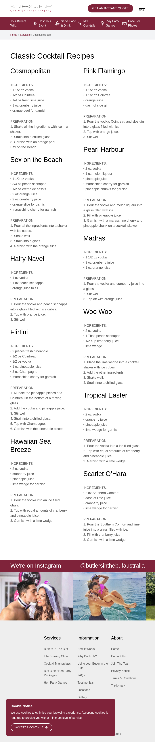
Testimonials (86, 682)
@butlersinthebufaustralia (111, 565)
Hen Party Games (55, 682)
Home (13, 34)
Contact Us (118, 656)
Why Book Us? (87, 656)
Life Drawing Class (56, 656)
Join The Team (120, 663)
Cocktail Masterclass (57, 663)
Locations (84, 689)
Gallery (82, 697)
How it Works (86, 648)
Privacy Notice (120, 670)
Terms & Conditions (124, 678)
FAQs (81, 675)
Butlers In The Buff (56, 648)
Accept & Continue (31, 727)
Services (25, 34)
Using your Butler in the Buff (93, 666)
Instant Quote (110, 8)
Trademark (118, 685)
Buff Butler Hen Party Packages (57, 673)
